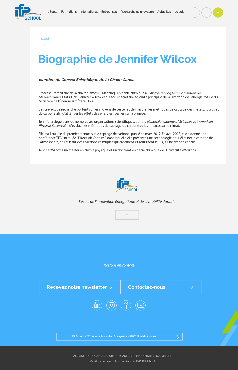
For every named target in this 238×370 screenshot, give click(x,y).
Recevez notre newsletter (77, 287)
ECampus (125, 356)
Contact (206, 12)
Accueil (45, 38)
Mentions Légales (100, 361)
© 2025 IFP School (144, 361)
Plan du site (122, 361)
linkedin (97, 303)
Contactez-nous (146, 287)
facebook (126, 305)
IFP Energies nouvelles (153, 356)
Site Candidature (101, 356)
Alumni (78, 356)
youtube (140, 305)
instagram (111, 305)
